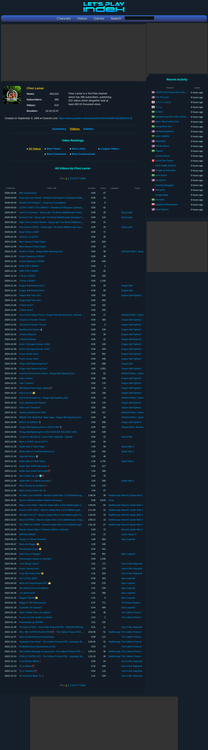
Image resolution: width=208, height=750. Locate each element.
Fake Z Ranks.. (26, 378)
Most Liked (78, 148)
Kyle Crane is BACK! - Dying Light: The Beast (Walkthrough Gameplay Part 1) (56, 227)
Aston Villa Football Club (167, 121)
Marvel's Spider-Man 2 (132, 495)
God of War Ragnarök (131, 563)
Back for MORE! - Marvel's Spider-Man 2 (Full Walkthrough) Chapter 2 (52, 519)
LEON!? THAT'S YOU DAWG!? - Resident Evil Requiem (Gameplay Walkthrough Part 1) (61, 207)
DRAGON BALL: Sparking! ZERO (137, 251)
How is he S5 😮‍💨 (27, 393)
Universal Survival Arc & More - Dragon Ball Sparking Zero (47, 373)
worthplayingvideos (164, 131)
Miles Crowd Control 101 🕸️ (32, 490)
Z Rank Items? (26, 305)
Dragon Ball (127, 285)
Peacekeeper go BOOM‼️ (31, 622)
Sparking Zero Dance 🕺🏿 (31, 329)
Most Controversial (83, 154)
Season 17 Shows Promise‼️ (32, 539)
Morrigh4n (160, 190)
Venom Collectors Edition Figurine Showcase (40, 500)
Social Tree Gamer (164, 160)
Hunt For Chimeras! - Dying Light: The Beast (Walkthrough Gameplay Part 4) (55, 212)
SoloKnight (160, 141)
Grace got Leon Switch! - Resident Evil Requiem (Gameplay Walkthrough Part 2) (57, 198)
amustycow (160, 180)
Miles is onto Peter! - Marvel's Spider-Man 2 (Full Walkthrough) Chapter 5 (54, 505)
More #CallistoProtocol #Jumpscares (36, 637)
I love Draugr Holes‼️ (29, 563)
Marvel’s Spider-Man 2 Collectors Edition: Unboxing (43, 529)
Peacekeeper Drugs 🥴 (30, 549)
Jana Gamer (161, 175)
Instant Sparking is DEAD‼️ (31, 256)
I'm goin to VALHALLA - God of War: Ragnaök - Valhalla (45, 437)
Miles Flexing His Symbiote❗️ (33, 485)
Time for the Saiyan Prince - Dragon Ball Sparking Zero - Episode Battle (53, 315)
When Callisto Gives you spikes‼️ (34, 612)
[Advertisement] (75, 52)
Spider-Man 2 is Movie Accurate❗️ (35, 480)
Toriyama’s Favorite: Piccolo (32, 319)
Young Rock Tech (163, 126)
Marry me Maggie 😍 (29, 544)
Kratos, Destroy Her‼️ (29, 568)
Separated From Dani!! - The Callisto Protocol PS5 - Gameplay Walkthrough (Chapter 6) (61, 641)
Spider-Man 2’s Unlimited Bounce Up (36, 451)
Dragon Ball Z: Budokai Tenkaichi (137, 427)
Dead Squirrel (162, 209)
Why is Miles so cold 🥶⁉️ (31, 476)
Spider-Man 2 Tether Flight (31, 446)
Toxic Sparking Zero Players (32, 402)
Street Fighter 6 (128, 534)
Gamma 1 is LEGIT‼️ (29, 237)
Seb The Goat (162, 97)
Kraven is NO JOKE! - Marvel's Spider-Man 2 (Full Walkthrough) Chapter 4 (54, 510)
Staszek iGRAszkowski (166, 204)
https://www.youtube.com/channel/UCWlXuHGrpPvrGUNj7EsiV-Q (95, 118)
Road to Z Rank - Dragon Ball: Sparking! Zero (41, 251)
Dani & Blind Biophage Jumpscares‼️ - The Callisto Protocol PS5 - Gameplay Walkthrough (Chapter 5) (67, 651)
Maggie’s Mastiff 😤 (28, 598)
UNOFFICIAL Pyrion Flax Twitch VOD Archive (177, 92)
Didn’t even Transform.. (30, 407)
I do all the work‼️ (27, 593)
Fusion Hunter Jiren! (28, 354)
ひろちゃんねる (163, 102)
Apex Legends (128, 539)
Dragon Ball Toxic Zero (30, 295)
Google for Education (165, 170)
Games (88, 128)
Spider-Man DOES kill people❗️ (34, 466)
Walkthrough (114, 495)
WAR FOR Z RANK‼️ (29, 266)
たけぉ (158, 107)
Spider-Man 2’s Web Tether (32, 461)
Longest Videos (109, 148)
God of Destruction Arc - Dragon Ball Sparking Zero (43, 398)
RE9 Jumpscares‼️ (28, 193)
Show (111, 500)
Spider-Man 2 (127, 446)
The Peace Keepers (131, 602)
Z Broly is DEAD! (27, 276)
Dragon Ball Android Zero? (31, 285)
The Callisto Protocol (131, 612)
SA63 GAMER (162, 136)
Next (83, 178)
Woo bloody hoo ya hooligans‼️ (33, 588)
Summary (59, 128)
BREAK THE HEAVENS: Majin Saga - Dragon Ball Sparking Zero (50, 417)
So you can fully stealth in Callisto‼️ (35, 617)
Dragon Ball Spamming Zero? (33, 363)
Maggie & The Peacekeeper (32, 602)
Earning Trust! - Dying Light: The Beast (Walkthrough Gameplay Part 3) (53, 217)
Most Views (54, 148)
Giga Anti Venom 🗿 (28, 456)
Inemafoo (159, 199)
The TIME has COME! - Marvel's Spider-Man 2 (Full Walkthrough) (50, 524)
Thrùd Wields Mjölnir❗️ (30, 661)
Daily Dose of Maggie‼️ (30, 554)
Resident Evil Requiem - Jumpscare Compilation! (42, 202)
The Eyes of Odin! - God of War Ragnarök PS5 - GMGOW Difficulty (51, 627)
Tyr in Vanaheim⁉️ (28, 671)
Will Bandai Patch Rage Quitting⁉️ (35, 388)
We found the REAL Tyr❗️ (31, 676)
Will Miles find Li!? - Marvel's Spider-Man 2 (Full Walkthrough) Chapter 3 (53, 515)
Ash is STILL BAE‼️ (28, 578)
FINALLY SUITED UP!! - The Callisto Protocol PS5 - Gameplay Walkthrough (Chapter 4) (61, 656)
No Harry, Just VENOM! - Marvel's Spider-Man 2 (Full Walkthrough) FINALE (55, 495)
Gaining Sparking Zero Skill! (32, 412)
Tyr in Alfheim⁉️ (27, 666)
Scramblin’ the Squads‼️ (30, 607)
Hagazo (159, 151)
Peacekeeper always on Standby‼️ (35, 559)
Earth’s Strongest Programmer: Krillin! (34, 344)
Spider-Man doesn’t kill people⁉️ (35, 471)
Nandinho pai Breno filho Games (170, 116)
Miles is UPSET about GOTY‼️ (33, 441)
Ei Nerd (158, 112)
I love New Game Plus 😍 (31, 573)
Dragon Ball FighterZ (131, 295)
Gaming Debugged (164, 185)
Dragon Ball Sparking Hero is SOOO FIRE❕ (40, 427)
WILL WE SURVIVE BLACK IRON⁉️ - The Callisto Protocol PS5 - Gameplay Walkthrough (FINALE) (67, 632)
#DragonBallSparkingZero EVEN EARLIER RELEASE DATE (48, 432)
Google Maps (161, 195)
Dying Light (126, 212)
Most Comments (56, 154)
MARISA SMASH (27, 534)
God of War (126, 437)
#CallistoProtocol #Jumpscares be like (37, 646)
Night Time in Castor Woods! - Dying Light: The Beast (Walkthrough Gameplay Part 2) (60, 222)
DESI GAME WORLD (165, 165)
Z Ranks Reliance (27, 334)
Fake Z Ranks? (26, 383)
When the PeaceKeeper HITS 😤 (35, 583)
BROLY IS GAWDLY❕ (30, 422)
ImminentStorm (162, 156)
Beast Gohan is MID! (29, 232)
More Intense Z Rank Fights (32, 241)
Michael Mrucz (162, 146)
